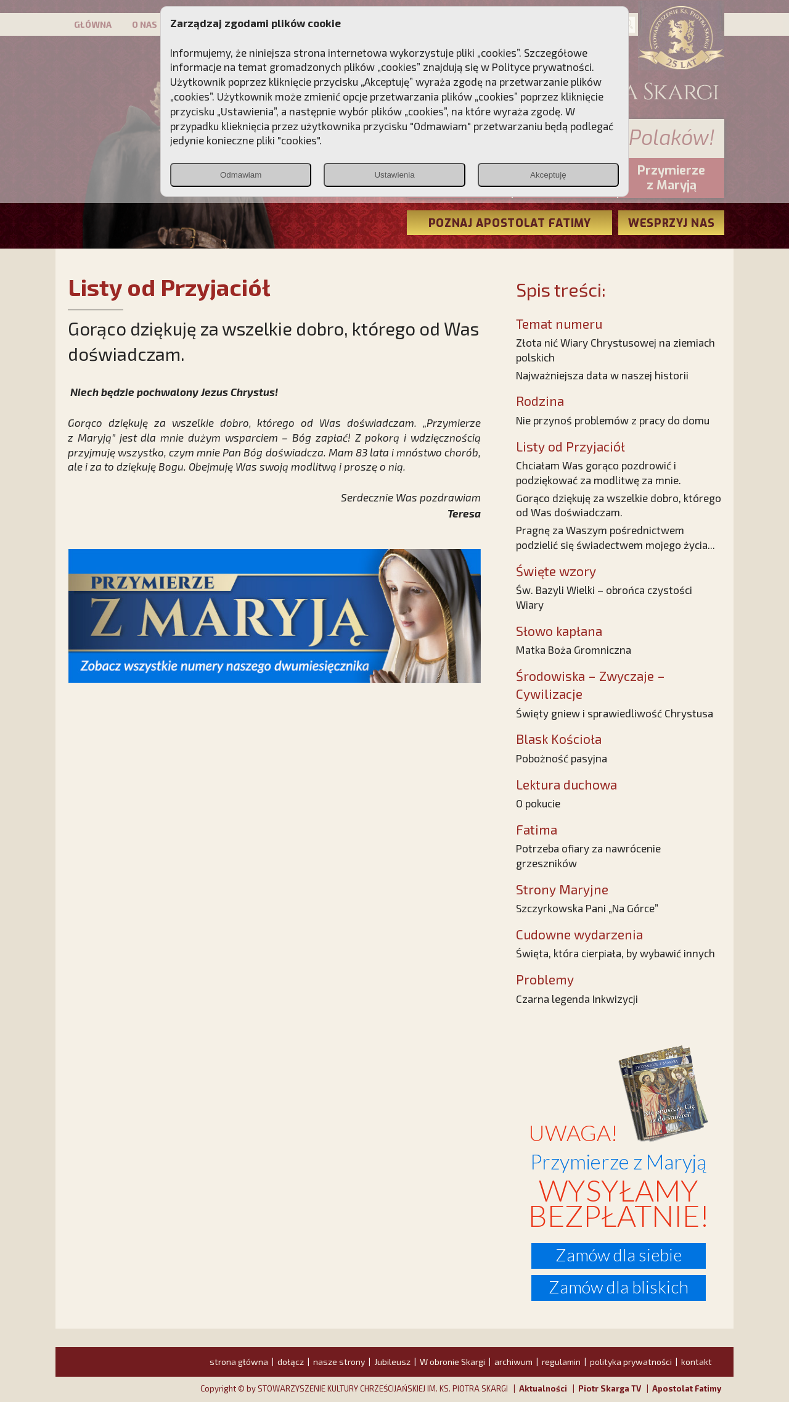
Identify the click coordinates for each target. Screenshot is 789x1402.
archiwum (513, 1361)
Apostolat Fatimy (686, 1388)
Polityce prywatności (542, 66)
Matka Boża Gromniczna (573, 649)
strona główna (239, 1361)
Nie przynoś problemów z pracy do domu (612, 420)
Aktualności (543, 1388)
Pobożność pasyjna (561, 758)
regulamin (561, 1361)
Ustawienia (394, 174)
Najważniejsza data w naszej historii (602, 375)
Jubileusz (392, 1361)
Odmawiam (240, 174)
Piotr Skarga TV (609, 1388)
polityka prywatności (631, 1361)
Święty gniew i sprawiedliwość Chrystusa (614, 713)
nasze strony (339, 1361)
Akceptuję (548, 174)
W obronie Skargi (452, 1361)
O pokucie (538, 803)
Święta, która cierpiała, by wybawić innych (615, 953)
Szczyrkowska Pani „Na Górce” (587, 908)
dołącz (290, 1361)
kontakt (696, 1361)
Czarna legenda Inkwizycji (577, 998)
